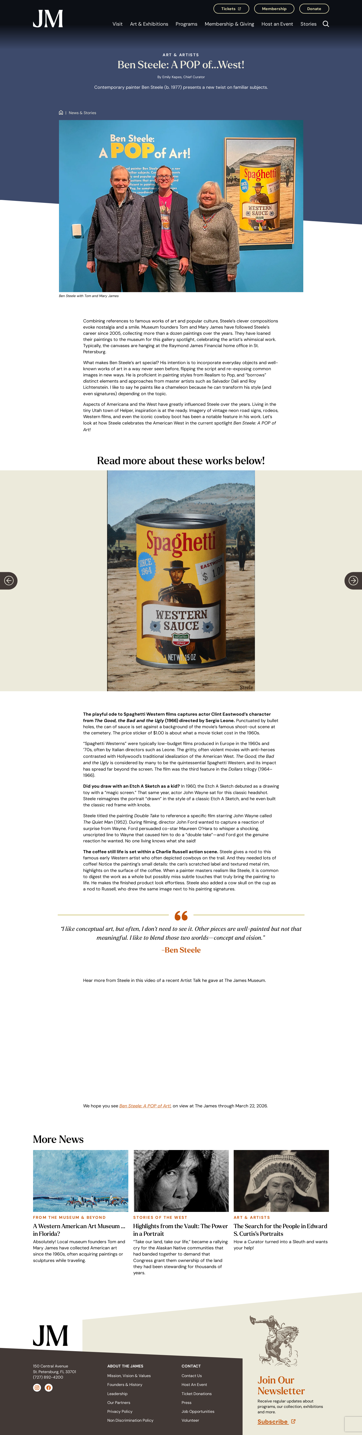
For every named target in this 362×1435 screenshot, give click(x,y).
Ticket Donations (197, 1393)
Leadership (117, 1393)
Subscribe (293, 1422)
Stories (309, 24)
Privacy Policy (120, 1411)
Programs (186, 24)
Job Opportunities (198, 1411)
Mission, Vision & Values (129, 1375)
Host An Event (194, 1384)
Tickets (235, 10)
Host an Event (277, 24)
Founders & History (124, 1384)
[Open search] (324, 24)
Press (186, 1402)
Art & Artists (181, 54)
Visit (118, 24)
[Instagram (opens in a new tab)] (37, 1388)
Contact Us (192, 1375)
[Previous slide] (9, 580)
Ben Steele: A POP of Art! (145, 1106)
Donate (314, 8)
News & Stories (82, 113)
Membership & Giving (229, 24)
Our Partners (118, 1402)
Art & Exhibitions (149, 24)
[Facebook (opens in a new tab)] (49, 1388)
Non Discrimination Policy (130, 1420)
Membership (274, 8)
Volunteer (190, 1420)
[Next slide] (353, 580)
